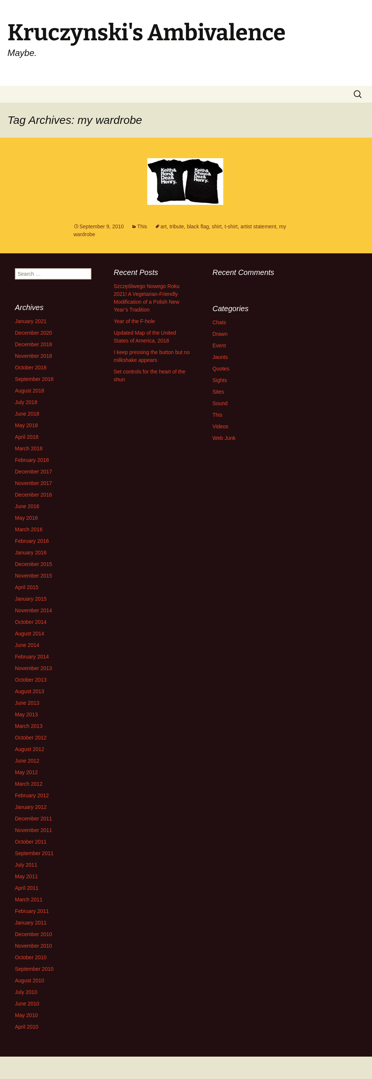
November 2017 (33, 483)
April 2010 (26, 1027)
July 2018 (26, 402)
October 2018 (31, 367)
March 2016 (28, 529)
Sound (219, 403)
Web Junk (224, 438)
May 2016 (26, 518)
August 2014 (29, 634)
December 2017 (33, 472)
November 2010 (33, 946)
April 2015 (26, 587)
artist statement (258, 226)
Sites (218, 392)
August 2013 (29, 691)
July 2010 (26, 992)
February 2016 (32, 541)
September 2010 (34, 969)
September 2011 (34, 853)
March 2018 (28, 448)
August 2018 (29, 391)
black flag (198, 226)
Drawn (219, 334)
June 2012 (27, 761)
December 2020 (33, 333)
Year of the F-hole (134, 321)
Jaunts (220, 357)
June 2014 (27, 645)
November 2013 (33, 668)
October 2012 (31, 738)
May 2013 (26, 714)
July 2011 (26, 865)
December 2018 (33, 344)
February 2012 (32, 795)
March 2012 (28, 784)
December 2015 (33, 564)
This (142, 226)
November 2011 (33, 830)
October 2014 (31, 622)
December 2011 (33, 819)
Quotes (220, 369)
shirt (216, 226)
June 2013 (27, 703)
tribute (177, 226)
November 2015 (33, 576)
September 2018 (34, 379)
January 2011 (31, 923)
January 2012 (31, 807)
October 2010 (31, 957)
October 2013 (31, 680)
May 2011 (26, 876)
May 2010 (26, 1015)
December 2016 (33, 495)
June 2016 (27, 506)
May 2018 (26, 425)
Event (219, 345)
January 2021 (31, 321)
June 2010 (27, 1004)
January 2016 (31, 553)
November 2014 (33, 610)
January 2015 (31, 599)
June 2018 (27, 414)
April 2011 (26, 888)
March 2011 (28, 900)
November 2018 (33, 356)
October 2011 (31, 842)
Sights (219, 380)
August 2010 (29, 980)
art (164, 226)
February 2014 (32, 657)
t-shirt (231, 226)
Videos (220, 426)
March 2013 (28, 726)
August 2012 (29, 749)
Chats (219, 322)
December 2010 (33, 934)
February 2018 (32, 460)
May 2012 (26, 772)
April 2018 (26, 437)
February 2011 (32, 911)
